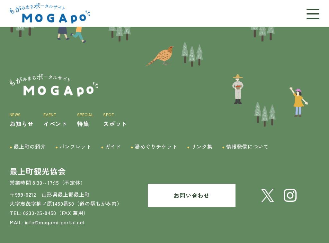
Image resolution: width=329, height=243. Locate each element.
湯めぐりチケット (154, 147)
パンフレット (73, 147)
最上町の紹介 (28, 147)
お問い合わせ (191, 195)
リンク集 (199, 147)
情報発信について (245, 147)
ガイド (111, 147)
